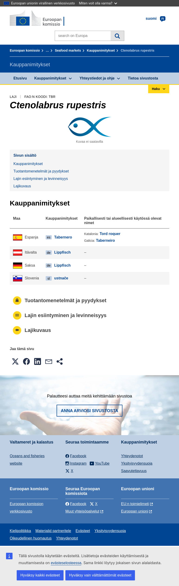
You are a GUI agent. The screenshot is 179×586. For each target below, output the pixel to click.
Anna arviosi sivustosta (89, 410)
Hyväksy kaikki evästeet (40, 575)
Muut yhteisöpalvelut (82, 511)
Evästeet (83, 531)
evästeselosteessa (66, 563)
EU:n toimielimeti (135, 504)
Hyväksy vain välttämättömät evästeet (100, 575)
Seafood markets (68, 50)
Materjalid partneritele (53, 531)
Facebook (75, 504)
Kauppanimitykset (101, 50)
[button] (15, 361)
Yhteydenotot (132, 456)
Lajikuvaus (22, 186)
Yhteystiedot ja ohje (97, 78)
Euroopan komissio (25, 50)
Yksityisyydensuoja (136, 463)
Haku (117, 36)
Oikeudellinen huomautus (31, 538)
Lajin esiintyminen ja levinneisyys (40, 179)
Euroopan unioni (134, 511)
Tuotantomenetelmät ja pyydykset (41, 171)
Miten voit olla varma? (98, 3)
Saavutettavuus (134, 471)
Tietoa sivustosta (143, 78)
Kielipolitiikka (20, 531)
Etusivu (20, 78)
